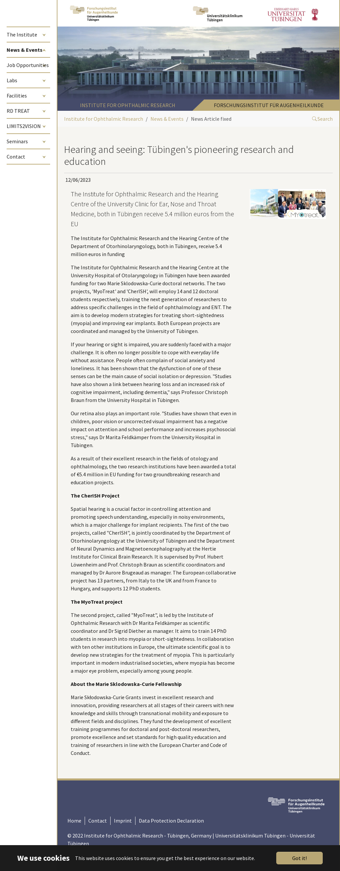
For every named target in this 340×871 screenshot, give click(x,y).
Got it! (299, 858)
